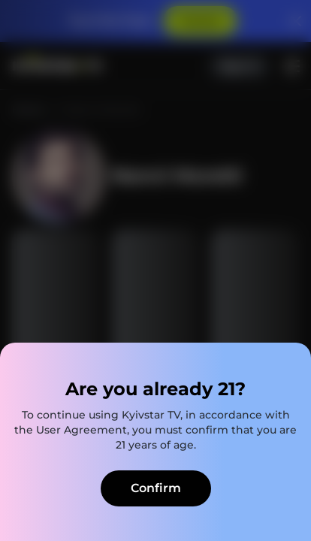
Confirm (156, 488)
